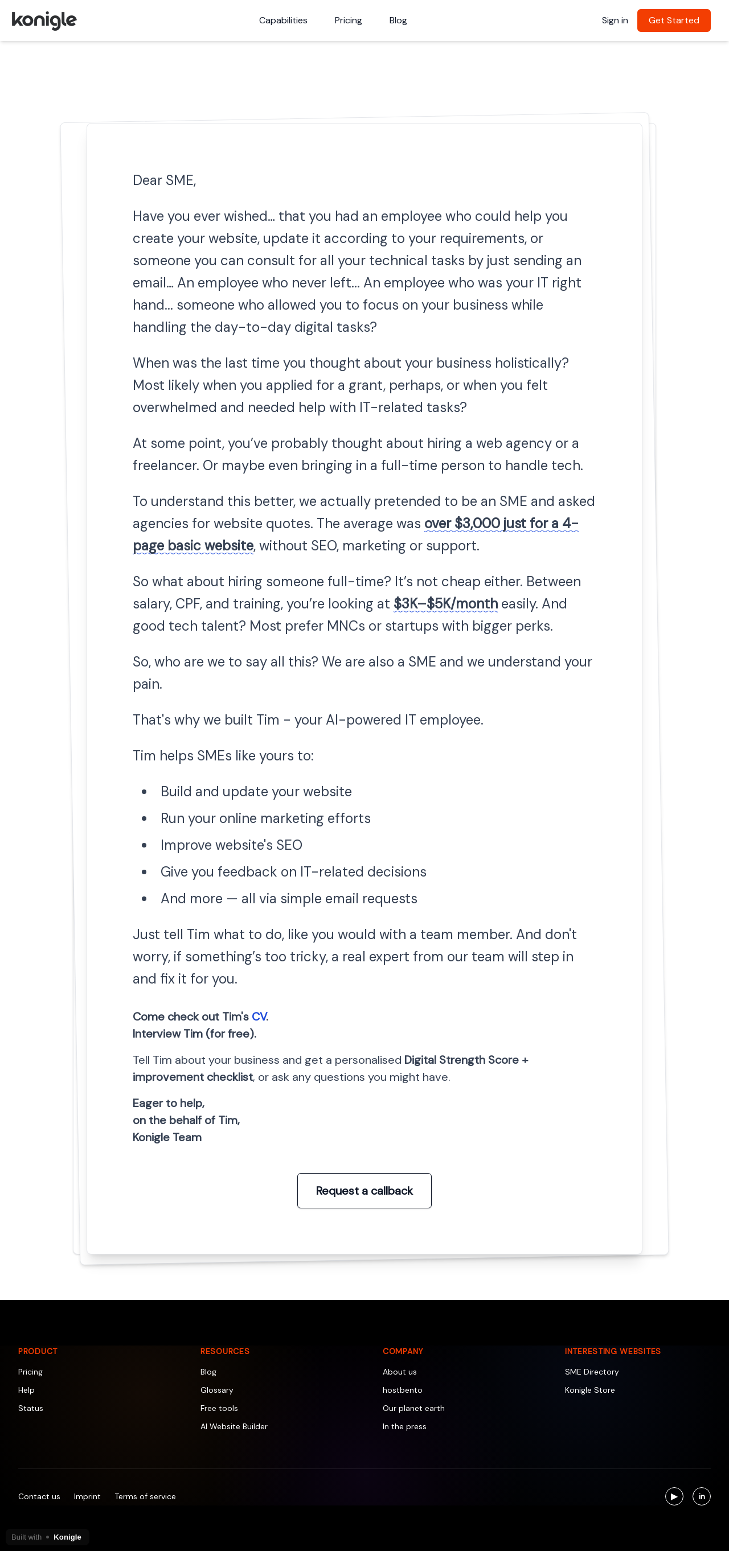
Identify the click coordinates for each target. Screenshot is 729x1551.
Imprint (87, 1496)
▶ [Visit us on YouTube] (677, 1497)
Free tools (219, 1408)
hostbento (403, 1390)
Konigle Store (590, 1390)
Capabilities (283, 20)
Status (30, 1408)
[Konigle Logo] (43, 20)
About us (400, 1372)
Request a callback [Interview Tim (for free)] (364, 1190)
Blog (398, 20)
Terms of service (145, 1496)
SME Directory (592, 1372)
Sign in (615, 20)
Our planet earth (414, 1408)
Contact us (39, 1496)
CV (259, 1016)
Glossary (217, 1390)
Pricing (348, 20)
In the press (405, 1426)
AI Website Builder (234, 1426)
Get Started (674, 20)
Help (26, 1390)
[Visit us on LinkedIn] (702, 1496)
